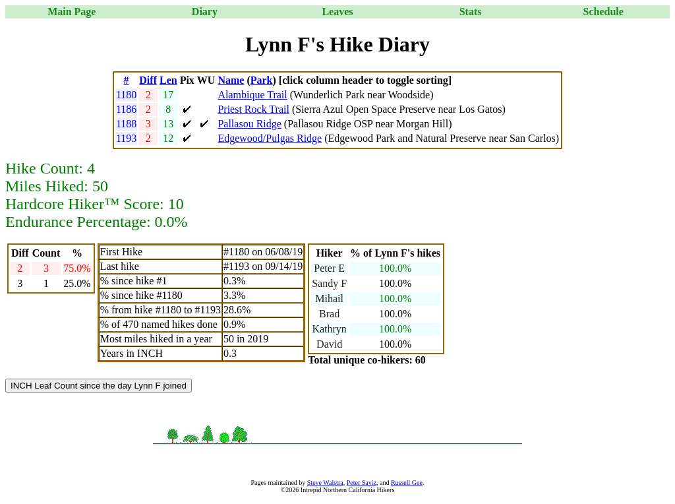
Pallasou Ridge (249, 123)
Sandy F (329, 283)
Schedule (603, 11)
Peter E (329, 268)
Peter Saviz (361, 482)
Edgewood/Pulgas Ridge (270, 138)
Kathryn (329, 328)
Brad (329, 313)
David (329, 344)
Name (231, 80)
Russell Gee (407, 482)
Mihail (329, 298)
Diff (148, 80)
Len (168, 80)
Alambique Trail (252, 94)
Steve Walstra (325, 482)
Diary (205, 11)
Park (261, 80)
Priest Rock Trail (253, 109)
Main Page (71, 11)
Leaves (337, 11)
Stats (470, 11)
